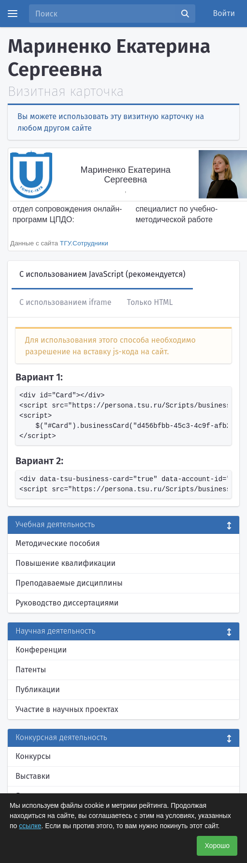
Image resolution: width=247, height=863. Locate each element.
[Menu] (12, 13)
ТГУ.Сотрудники (84, 243)
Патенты (30, 669)
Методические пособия (57, 543)
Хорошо (217, 845)
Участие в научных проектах (66, 709)
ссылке (30, 826)
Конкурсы (33, 756)
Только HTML (150, 302)
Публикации (37, 689)
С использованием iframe (65, 302)
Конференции (41, 649)
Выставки (32, 776)
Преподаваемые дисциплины (69, 583)
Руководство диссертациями (66, 602)
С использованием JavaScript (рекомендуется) (102, 274)
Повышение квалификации (65, 563)
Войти (224, 13)
